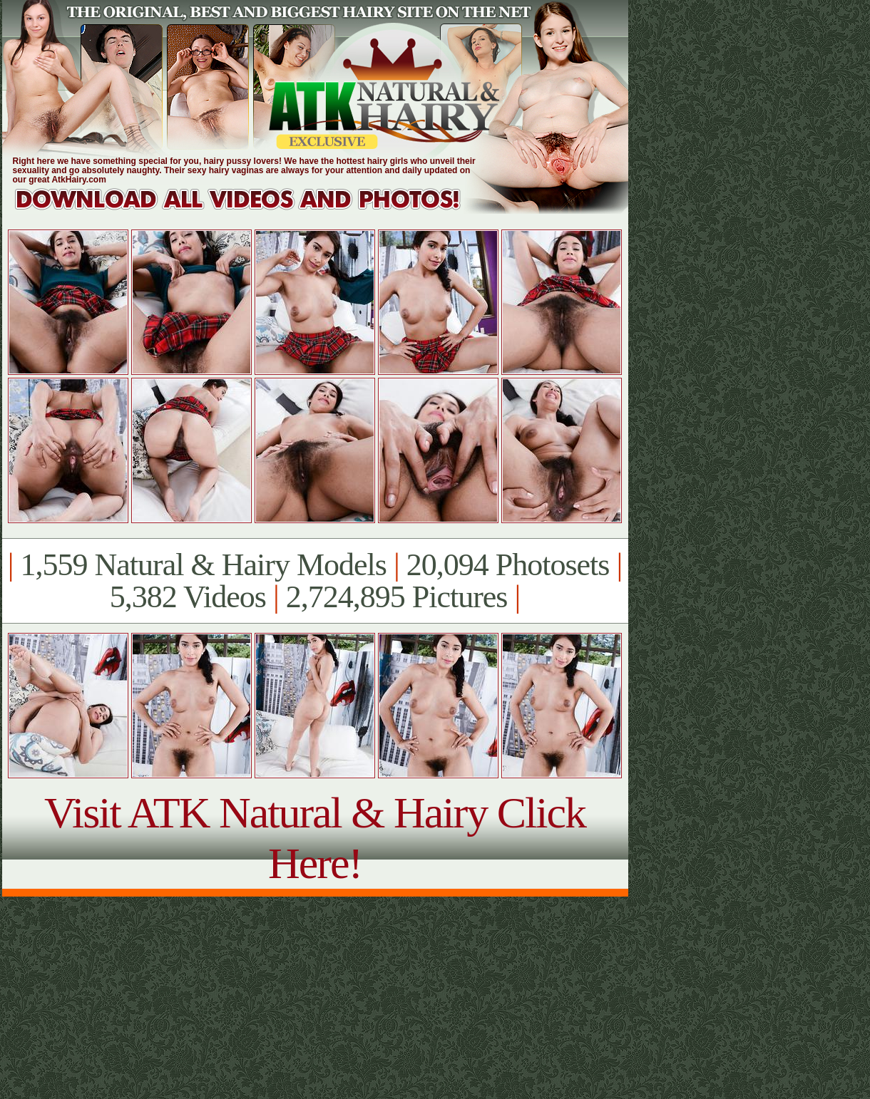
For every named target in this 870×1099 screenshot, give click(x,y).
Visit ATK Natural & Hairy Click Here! (314, 837)
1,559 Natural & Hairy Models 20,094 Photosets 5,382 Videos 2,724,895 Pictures (315, 581)
